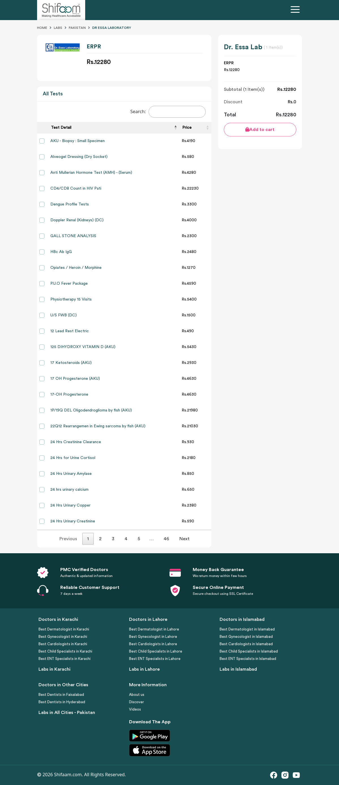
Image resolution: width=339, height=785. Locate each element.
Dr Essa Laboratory (111, 27)
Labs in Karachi (54, 669)
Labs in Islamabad (238, 669)
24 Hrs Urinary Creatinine (72, 521)
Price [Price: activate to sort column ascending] (187, 128)
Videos (135, 709)
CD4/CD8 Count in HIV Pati (75, 188)
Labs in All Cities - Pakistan (66, 712)
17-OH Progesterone (69, 394)
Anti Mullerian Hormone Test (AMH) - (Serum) (91, 173)
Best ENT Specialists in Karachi (64, 658)
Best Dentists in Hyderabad (61, 702)
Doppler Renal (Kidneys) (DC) (77, 220)
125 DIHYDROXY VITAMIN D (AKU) (82, 347)
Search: (168, 112)
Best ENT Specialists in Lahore (155, 658)
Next (184, 539)
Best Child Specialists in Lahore (155, 651)
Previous (68, 539)
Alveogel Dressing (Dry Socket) (79, 157)
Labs (58, 27)
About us (136, 694)
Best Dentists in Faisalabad (61, 694)
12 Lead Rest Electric (69, 331)
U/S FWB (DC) (63, 315)
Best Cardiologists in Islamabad (246, 644)
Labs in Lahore (144, 669)
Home (42, 27)
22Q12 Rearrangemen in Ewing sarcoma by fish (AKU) (97, 426)
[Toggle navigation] (296, 10)
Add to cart (259, 129)
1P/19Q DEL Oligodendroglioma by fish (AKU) (91, 410)
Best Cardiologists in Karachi (62, 644)
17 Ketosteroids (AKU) (71, 363)
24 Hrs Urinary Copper (70, 505)
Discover (136, 702)
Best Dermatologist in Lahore (154, 629)
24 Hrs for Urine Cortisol (72, 458)
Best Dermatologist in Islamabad (247, 629)
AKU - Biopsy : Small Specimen (77, 141)
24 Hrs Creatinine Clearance (75, 442)
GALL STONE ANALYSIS (73, 236)
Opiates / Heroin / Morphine (76, 268)
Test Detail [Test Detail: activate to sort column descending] (61, 128)
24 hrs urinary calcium (69, 490)
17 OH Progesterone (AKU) (75, 379)
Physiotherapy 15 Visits (71, 299)
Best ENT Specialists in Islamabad (248, 658)
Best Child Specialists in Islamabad (249, 651)
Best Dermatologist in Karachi (63, 629)
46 (166, 539)
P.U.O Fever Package (69, 284)
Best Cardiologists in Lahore (153, 644)
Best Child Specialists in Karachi (65, 651)
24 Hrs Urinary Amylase (71, 474)
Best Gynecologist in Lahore (153, 636)
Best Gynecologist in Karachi (62, 636)
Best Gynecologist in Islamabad (246, 636)
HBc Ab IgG (61, 252)
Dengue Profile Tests (69, 204)
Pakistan (77, 27)
